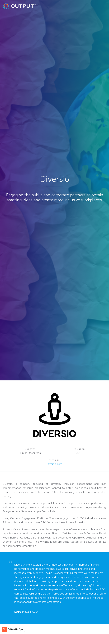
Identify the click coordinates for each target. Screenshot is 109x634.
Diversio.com (54, 464)
